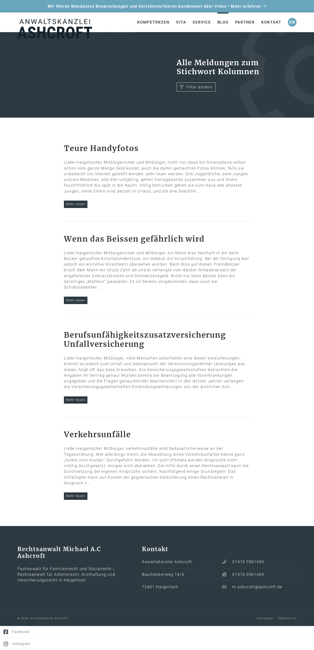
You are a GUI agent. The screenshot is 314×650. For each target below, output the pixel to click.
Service (202, 22)
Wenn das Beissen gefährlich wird (134, 262)
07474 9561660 (248, 585)
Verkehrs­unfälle (97, 457)
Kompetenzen (153, 22)
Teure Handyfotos (101, 171)
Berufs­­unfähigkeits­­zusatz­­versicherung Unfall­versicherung (145, 362)
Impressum (265, 641)
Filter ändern (196, 110)
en (292, 22)
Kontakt (271, 22)
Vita (181, 22)
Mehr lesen (75, 227)
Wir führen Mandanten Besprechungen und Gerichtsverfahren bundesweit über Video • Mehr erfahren (157, 6)
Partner (245, 22)
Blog (223, 22)
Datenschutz (287, 641)
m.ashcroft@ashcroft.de (257, 610)
